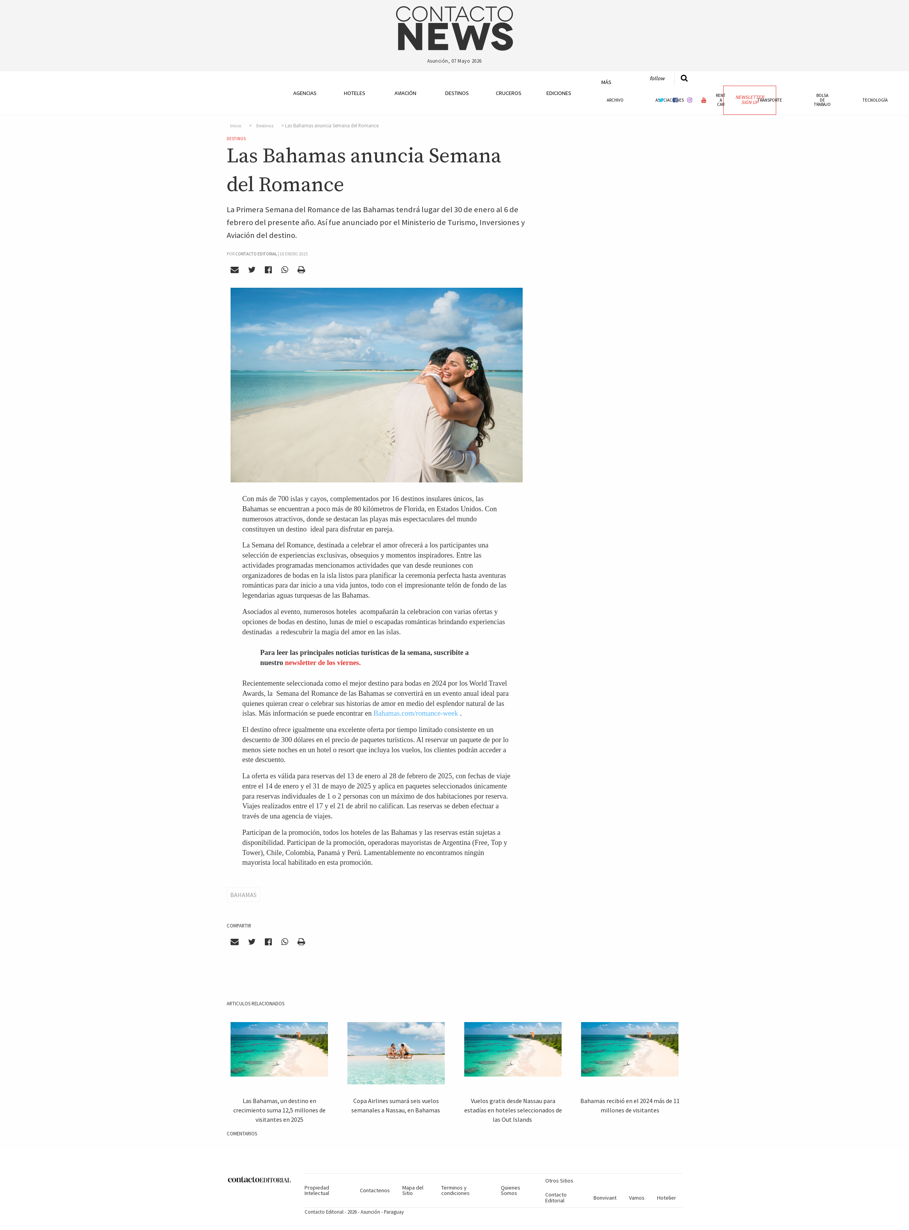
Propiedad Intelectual (317, 1190)
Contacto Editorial (556, 1197)
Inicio (235, 125)
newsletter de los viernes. (323, 663)
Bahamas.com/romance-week (415, 713)
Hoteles (354, 93)
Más (606, 82)
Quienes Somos (510, 1190)
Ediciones (558, 93)
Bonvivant (605, 1197)
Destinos (457, 93)
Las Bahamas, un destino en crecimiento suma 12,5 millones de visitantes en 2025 (279, 1110)
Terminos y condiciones (455, 1190)
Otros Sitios (559, 1180)
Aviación (405, 93)
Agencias (305, 93)
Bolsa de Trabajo (822, 100)
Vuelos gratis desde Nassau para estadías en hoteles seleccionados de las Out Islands (513, 1110)
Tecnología (875, 100)
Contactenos (375, 1190)
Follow (657, 78)
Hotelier (666, 1197)
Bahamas (243, 895)
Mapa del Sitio (412, 1190)
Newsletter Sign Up (749, 100)
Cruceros (508, 93)
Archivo (615, 100)
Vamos (637, 1197)
